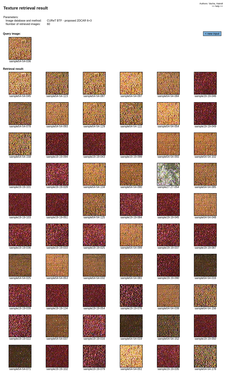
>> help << (217, 6)
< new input (212, 33)
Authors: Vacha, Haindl (211, 3)
